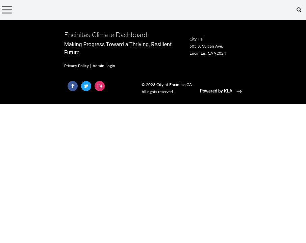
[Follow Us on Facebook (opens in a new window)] (73, 86)
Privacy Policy (76, 65)
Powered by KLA (221, 90)
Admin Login (104, 65)
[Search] (299, 9)
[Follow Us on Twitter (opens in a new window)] (86, 86)
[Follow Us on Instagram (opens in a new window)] (100, 86)
